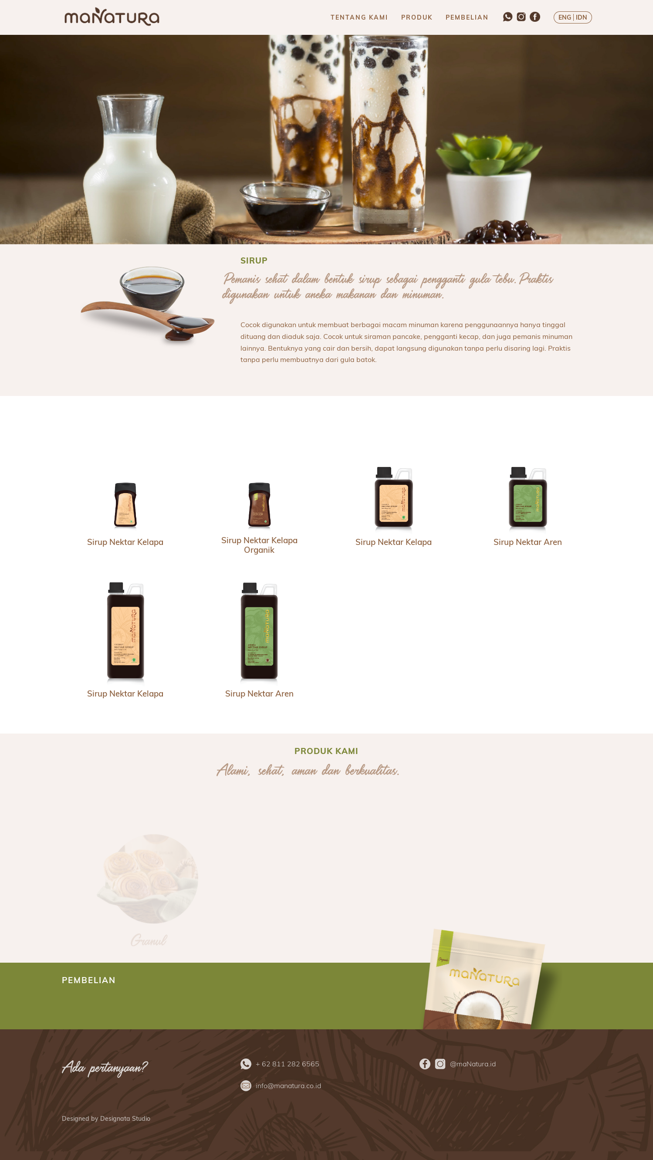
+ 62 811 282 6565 (287, 1064)
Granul (147, 943)
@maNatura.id (473, 1064)
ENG (564, 17)
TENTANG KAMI (359, 17)
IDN (581, 17)
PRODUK (417, 17)
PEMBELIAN (467, 17)
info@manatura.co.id (288, 1085)
